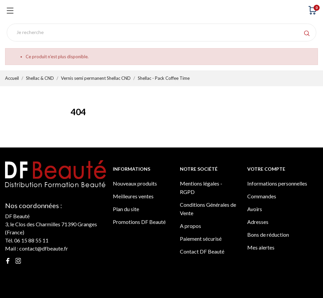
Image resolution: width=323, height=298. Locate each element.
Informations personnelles (277, 183)
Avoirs (254, 209)
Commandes (261, 196)
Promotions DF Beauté (139, 222)
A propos (190, 226)
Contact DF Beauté (202, 251)
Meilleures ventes (133, 196)
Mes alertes (260, 247)
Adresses (257, 222)
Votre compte (266, 169)
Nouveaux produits (135, 183)
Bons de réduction (268, 234)
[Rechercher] (161, 32)
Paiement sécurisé (201, 238)
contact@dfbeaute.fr (43, 248)
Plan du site (126, 209)
